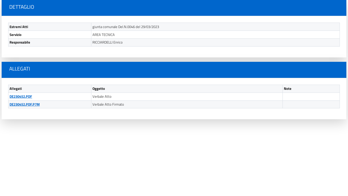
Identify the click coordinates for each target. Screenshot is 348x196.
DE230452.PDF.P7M (25, 104)
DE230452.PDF (21, 96)
